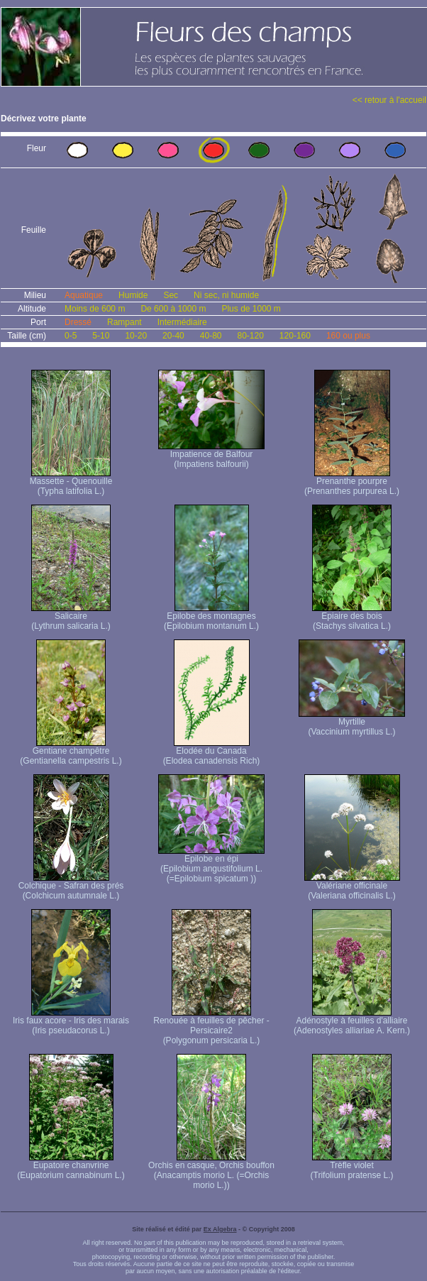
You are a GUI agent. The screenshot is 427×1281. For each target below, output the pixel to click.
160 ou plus (348, 336)
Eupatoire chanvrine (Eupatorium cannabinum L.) (70, 1166)
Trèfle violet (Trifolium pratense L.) (352, 1166)
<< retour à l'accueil (389, 100)
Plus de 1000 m (250, 309)
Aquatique (84, 295)
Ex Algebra (220, 1229)
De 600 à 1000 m (173, 309)
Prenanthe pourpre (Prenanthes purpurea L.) (351, 482)
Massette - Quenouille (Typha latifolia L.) (71, 482)
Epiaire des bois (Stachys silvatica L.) (352, 617)
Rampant (124, 322)
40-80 (211, 336)
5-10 (100, 336)
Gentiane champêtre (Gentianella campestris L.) (70, 752)
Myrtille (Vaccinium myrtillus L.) (352, 723)
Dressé (78, 322)
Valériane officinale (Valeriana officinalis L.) (352, 887)
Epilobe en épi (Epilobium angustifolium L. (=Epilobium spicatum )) (211, 865)
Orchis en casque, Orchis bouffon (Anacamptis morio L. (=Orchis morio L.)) (211, 1171)
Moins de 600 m (95, 309)
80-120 (250, 336)
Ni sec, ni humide (226, 295)
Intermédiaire (182, 322)
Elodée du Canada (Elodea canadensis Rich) (211, 752)
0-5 (71, 336)
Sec (170, 295)
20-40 (173, 336)
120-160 (295, 336)
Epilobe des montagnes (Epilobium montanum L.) (211, 617)
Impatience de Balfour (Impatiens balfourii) (211, 455)
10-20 (136, 336)
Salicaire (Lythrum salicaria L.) (71, 617)
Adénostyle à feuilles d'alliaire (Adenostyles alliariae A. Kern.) (352, 1021)
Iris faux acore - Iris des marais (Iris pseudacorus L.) (71, 1021)
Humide (133, 295)
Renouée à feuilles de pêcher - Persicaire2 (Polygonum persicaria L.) (211, 1026)
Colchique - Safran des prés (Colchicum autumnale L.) (71, 887)
